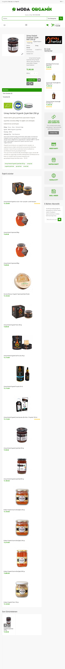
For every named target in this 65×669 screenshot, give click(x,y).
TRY (61, 1)
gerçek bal (18, 166)
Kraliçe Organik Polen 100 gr (11, 602)
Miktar (28, 73)
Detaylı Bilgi (53, 132)
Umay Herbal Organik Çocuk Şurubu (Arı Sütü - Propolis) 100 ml (20, 417)
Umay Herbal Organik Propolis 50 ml (13, 386)
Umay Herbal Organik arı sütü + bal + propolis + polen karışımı (20, 201)
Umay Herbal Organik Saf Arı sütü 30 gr (14, 355)
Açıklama (5, 90)
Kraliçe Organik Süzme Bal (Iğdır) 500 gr (14, 540)
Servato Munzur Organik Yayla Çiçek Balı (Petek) (17, 294)
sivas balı (25, 166)
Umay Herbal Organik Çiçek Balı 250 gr (15, 163)
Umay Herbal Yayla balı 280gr (11, 232)
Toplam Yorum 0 (37, 41)
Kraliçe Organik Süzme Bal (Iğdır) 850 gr (14, 571)
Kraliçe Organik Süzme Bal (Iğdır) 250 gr (14, 509)
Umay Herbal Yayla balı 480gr (11, 263)
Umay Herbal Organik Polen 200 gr (13, 325)
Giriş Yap (10, 1)
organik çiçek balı (9, 166)
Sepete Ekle (31, 80)
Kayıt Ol (17, 1)
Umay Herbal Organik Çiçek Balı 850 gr (14, 479)
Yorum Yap (29, 42)
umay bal (29, 163)
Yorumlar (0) (6, 97)
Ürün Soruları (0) (7, 93)
